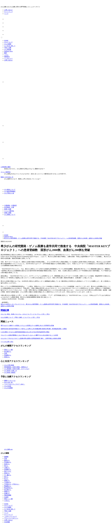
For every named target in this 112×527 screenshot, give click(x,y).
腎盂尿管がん (8, 488)
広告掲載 (7, 522)
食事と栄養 (7, 209)
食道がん (7, 464)
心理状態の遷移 (5, 167)
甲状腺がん (7, 462)
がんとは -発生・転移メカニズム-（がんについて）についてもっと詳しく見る (25, 314)
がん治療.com (8, 449)
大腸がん (7, 467)
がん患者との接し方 (10, 370)
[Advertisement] (53, 96)
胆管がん (7, 357)
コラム (6, 55)
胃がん (6, 466)
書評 (5, 53)
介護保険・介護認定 (10, 205)
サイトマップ (8, 12)
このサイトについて (10, 516)
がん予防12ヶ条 (9, 193)
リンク (6, 13)
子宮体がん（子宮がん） (12, 484)
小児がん (7, 500)
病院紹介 (7, 56)
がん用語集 (7, 49)
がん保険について (9, 214)
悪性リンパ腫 (8, 349)
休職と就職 (7, 212)
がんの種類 (7, 44)
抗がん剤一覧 (8, 382)
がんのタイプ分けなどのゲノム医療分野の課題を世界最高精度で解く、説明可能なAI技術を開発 (31, 338)
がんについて (8, 42)
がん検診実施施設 (9, 191)
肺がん (6, 477)
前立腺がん (7, 351)
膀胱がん (7, 491)
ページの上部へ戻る (7, 341)
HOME (6, 40)
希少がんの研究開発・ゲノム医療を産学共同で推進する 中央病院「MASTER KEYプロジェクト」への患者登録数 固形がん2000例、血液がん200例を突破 (53, 238)
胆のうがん (7, 471)
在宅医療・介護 (9, 207)
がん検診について (9, 189)
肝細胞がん (7, 355)
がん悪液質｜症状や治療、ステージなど (16, 369)
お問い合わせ (8, 10)
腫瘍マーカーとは (9, 380)
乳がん (6, 478)
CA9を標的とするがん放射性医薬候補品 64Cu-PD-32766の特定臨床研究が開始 (25, 332)
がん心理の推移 (9, 365)
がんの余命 (7, 386)
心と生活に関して (9, 46)
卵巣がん (7, 480)
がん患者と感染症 (9, 372)
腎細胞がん (7, 486)
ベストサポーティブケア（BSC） (14, 384)
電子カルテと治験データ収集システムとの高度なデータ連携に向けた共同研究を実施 (27, 325)
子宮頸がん (7, 482)
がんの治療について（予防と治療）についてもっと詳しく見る (20, 317)
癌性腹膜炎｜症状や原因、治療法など (16, 367)
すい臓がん (7, 475)
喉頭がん (7, 460)
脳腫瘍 (6, 456)
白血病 (6, 497)
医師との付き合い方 (7, 177)
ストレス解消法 (5, 172)
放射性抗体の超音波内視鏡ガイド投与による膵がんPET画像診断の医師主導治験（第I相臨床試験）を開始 (34, 328)
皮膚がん (7, 493)
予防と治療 (7, 47)
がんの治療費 (8, 388)
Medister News (8, 51)
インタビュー (8, 58)
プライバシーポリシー (11, 518)
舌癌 (5, 353)
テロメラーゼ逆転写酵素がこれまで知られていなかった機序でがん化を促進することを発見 (29, 335)
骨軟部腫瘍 (7, 495)
